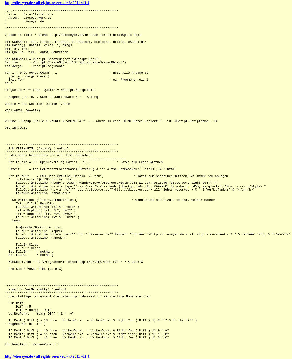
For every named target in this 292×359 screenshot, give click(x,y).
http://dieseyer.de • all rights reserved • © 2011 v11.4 (47, 3)
